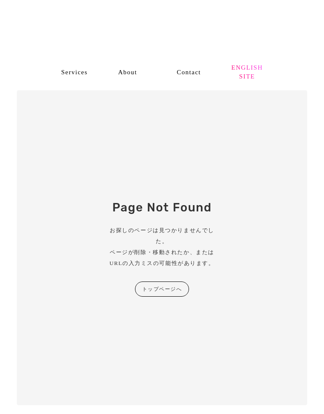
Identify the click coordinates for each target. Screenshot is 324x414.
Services (74, 72)
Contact (189, 72)
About (127, 72)
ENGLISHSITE (247, 72)
